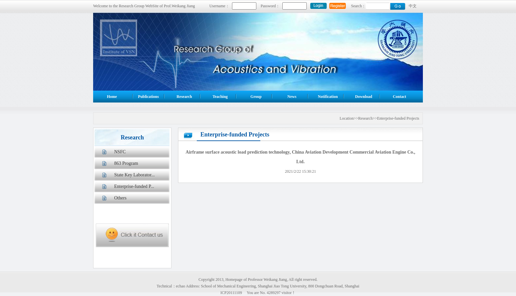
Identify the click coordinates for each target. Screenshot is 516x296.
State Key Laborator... (134, 174)
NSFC (120, 151)
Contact (399, 96)
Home (112, 96)
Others (120, 197)
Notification (328, 96)
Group (256, 96)
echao (180, 286)
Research (184, 96)
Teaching (220, 96)
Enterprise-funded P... (134, 186)
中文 (413, 6)
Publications (148, 96)
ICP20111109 (231, 292)
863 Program (126, 163)
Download (363, 96)
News (291, 96)
